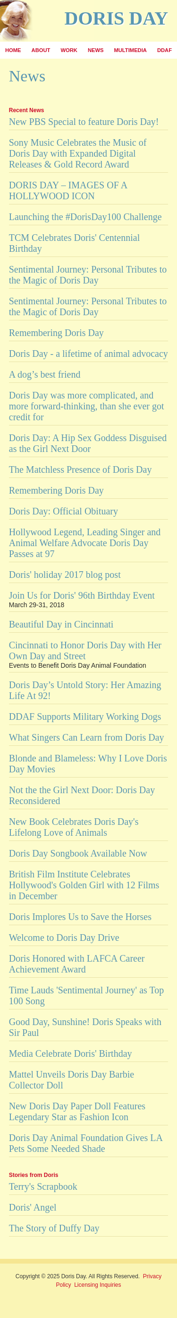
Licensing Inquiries (97, 1285)
